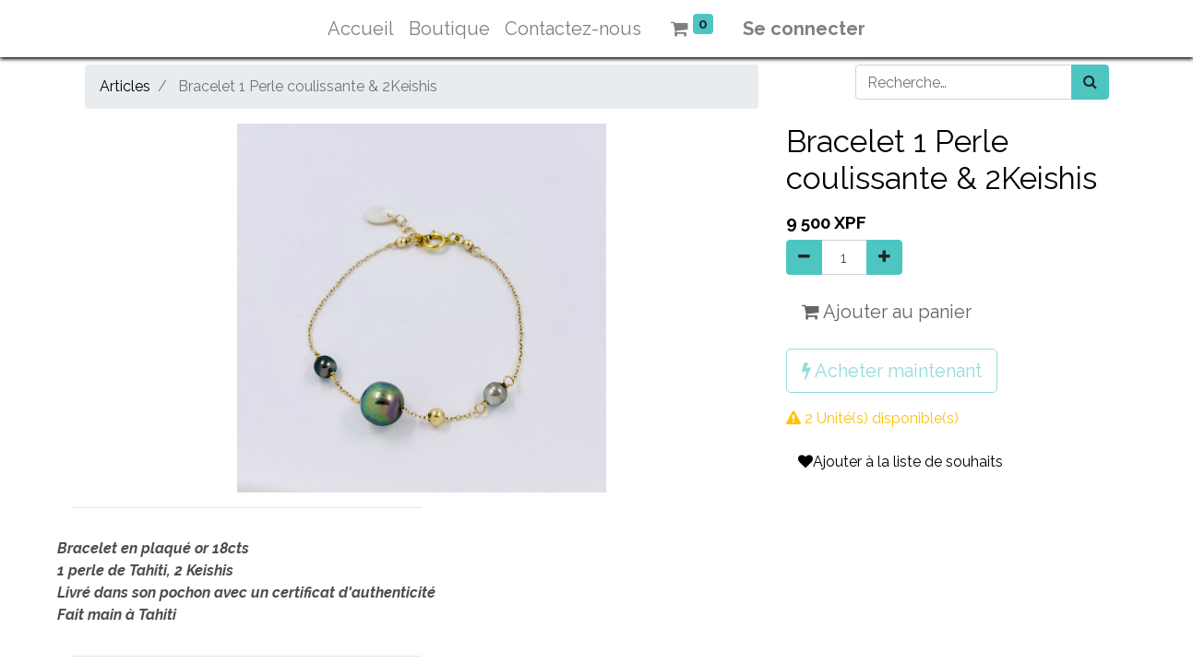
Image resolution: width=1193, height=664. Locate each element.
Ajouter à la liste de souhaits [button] (900, 461)
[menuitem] (360, 28)
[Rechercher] (1090, 82)
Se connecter (804, 29)
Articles (125, 86)
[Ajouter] (884, 257)
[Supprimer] (804, 257)
